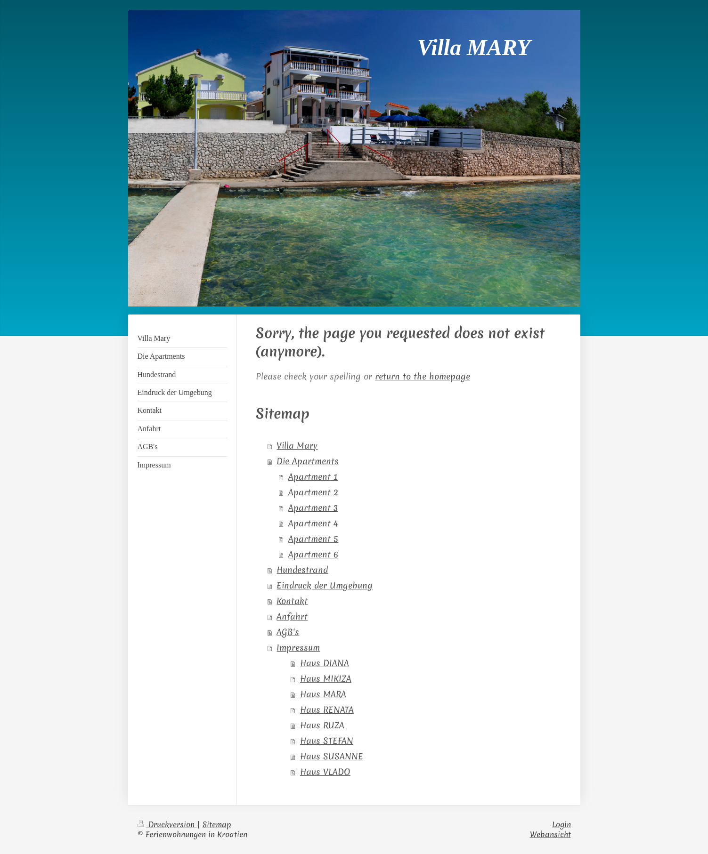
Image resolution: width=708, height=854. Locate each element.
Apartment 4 (313, 523)
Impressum (298, 647)
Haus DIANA (324, 663)
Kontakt (292, 601)
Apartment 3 (313, 508)
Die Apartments (308, 461)
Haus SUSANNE (331, 756)
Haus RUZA (322, 725)
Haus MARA (323, 694)
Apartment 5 (313, 539)
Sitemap (217, 824)
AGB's (288, 632)
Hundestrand (302, 570)
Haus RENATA (327, 710)
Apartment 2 (313, 492)
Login (561, 824)
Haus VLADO (325, 772)
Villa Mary (297, 445)
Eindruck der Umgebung (325, 585)
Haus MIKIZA (325, 679)
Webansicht (550, 834)
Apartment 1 (313, 477)
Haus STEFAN (326, 741)
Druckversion (167, 824)
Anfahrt (292, 616)
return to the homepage (422, 376)
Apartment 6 (313, 554)
